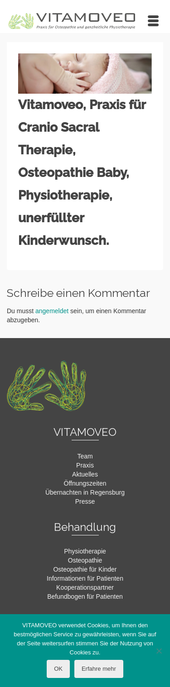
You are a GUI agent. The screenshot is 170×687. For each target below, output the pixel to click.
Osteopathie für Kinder (85, 569)
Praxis (85, 465)
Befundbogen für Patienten (85, 596)
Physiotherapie (85, 551)
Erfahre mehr (99, 668)
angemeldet (51, 311)
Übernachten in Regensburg (85, 492)
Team (84, 456)
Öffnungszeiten (85, 483)
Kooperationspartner (85, 587)
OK (58, 668)
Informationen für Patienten (85, 578)
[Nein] (158, 650)
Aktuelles (85, 474)
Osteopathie (85, 560)
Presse (85, 501)
